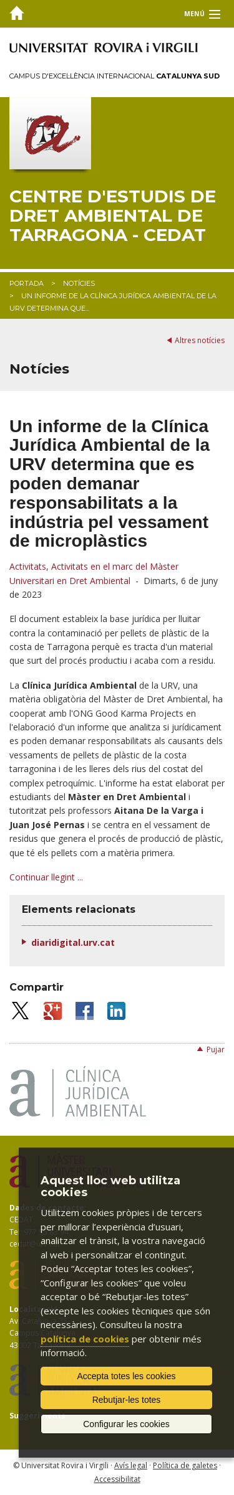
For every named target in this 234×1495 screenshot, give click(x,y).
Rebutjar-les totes (126, 1400)
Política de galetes (185, 1465)
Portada (26, 283)
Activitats (27, 566)
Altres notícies (200, 340)
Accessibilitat (117, 1479)
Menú (194, 13)
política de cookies (85, 1338)
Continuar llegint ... (46, 877)
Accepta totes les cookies (126, 1376)
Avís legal (130, 1465)
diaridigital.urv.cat (73, 942)
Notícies (79, 283)
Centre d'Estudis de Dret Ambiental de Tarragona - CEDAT (112, 215)
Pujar (216, 1049)
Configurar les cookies (126, 1424)
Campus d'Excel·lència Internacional (114, 76)
